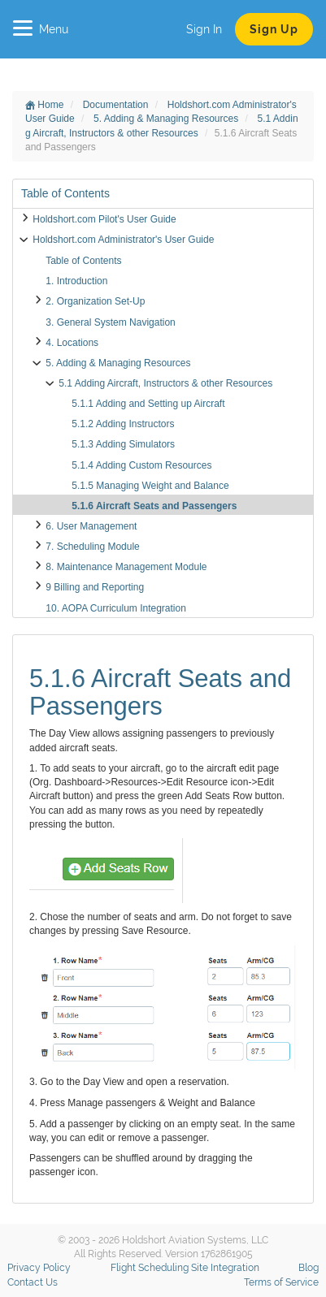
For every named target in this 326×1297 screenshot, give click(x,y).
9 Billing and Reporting (95, 587)
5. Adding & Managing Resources (167, 118)
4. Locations (72, 342)
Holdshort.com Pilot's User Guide (104, 219)
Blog (308, 1267)
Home (44, 104)
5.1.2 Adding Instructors (123, 424)
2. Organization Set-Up (95, 301)
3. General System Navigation (110, 322)
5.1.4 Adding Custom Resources (141, 465)
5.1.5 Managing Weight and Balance (150, 485)
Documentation (117, 104)
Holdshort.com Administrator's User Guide (123, 239)
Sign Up (274, 29)
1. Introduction (76, 281)
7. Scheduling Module (92, 546)
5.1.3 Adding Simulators (123, 444)
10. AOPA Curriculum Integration (116, 608)
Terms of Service (281, 1282)
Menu (40, 29)
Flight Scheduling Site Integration (185, 1267)
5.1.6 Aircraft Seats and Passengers (154, 506)
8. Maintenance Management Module (126, 567)
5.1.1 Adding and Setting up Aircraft (148, 403)
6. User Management (91, 526)
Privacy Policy (39, 1267)
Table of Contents (83, 260)
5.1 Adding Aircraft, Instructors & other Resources (165, 383)
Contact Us (32, 1282)
